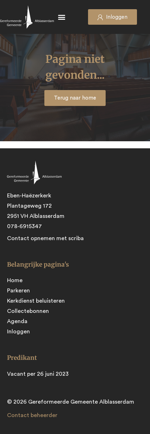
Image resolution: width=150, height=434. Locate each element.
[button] (62, 17)
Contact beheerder (32, 415)
